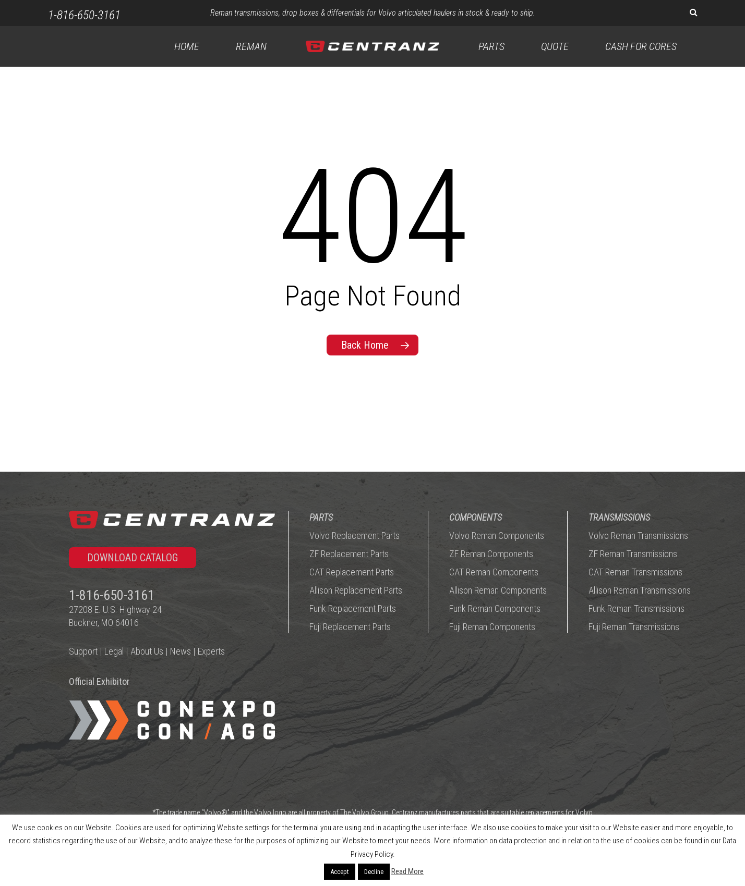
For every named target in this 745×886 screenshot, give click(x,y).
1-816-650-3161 (84, 15)
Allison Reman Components (498, 590)
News (180, 651)
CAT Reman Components (493, 572)
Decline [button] (373, 872)
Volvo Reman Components (496, 536)
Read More (407, 871)
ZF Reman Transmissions (632, 554)
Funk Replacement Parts (352, 609)
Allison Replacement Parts (355, 590)
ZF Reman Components (491, 554)
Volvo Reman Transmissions (638, 536)
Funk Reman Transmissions (636, 609)
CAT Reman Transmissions (635, 572)
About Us (146, 651)
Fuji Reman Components (492, 627)
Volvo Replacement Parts (354, 536)
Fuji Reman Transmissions (633, 627)
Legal (114, 651)
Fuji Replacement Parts (350, 627)
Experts (211, 651)
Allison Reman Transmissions (639, 590)
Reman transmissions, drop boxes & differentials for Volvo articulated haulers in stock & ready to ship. (372, 13)
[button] (132, 558)
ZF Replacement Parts (349, 554)
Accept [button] (339, 872)
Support (83, 651)
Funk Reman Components (494, 609)
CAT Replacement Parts (351, 572)
